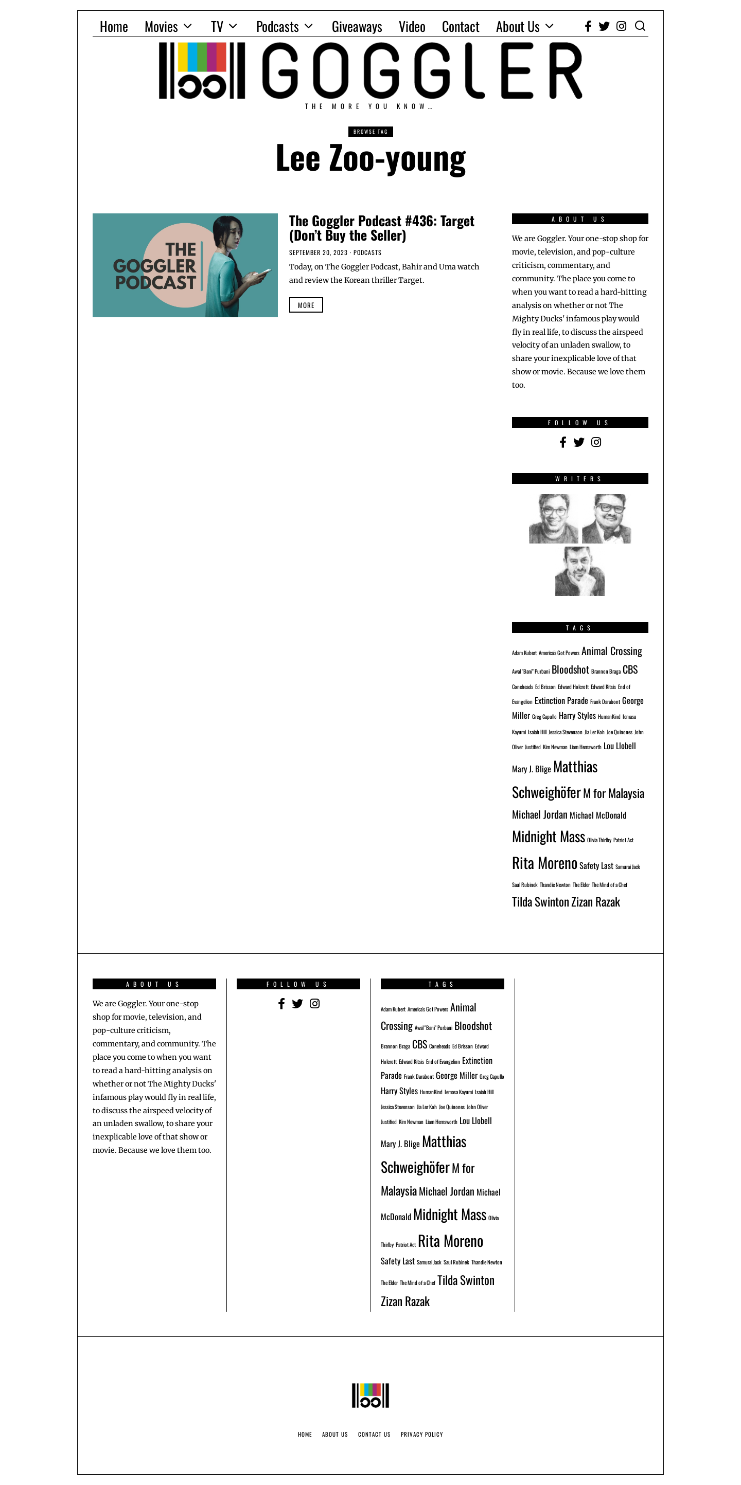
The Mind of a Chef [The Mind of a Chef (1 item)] (609, 884)
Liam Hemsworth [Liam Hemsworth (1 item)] (586, 746)
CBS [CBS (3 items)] (630, 669)
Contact (461, 26)
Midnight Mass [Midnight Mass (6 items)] (548, 835)
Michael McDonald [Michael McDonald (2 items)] (598, 815)
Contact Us (374, 1434)
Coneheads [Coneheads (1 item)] (522, 686)
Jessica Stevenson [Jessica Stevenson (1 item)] (566, 732)
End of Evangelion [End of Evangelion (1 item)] (443, 1061)
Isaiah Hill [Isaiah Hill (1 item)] (537, 732)
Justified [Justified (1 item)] (533, 746)
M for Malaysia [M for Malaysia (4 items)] (613, 793)
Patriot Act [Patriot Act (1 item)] (623, 840)
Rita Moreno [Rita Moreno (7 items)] (544, 862)
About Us (518, 26)
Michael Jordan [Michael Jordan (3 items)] (540, 814)
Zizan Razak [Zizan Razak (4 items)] (595, 901)
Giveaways (357, 26)
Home (114, 26)
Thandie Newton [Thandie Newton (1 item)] (555, 884)
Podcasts (277, 26)
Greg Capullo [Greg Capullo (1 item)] (544, 716)
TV (217, 26)
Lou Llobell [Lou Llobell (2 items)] (620, 745)
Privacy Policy (422, 1434)
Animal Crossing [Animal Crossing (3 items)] (611, 650)
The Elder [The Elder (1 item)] (581, 884)
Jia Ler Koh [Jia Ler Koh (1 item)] (595, 732)
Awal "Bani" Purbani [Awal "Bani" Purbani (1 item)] (531, 671)
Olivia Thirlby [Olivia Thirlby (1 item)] (599, 840)
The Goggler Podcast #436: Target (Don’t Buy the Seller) (381, 227)
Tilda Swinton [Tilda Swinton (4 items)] (540, 901)
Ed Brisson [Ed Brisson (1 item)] (545, 686)
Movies (161, 26)
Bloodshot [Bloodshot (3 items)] (570, 669)
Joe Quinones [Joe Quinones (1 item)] (619, 732)
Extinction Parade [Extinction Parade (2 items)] (561, 700)
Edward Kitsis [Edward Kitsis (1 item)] (603, 686)
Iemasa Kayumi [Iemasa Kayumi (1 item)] (459, 1092)
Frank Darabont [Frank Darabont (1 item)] (605, 701)
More (306, 305)
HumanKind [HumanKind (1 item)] (609, 716)
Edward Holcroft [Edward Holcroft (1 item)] (573, 686)
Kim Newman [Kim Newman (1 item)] (555, 746)
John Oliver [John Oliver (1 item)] (477, 1106)
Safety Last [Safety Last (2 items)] (596, 865)
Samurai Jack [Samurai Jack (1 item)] (627, 866)
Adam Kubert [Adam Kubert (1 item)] (524, 652)
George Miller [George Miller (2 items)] (457, 1075)
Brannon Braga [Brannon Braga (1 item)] (606, 671)
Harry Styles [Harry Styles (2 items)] (577, 715)
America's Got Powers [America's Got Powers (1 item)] (559, 652)
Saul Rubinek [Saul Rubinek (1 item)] (525, 884)
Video (412, 26)
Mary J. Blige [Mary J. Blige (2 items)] (531, 769)
